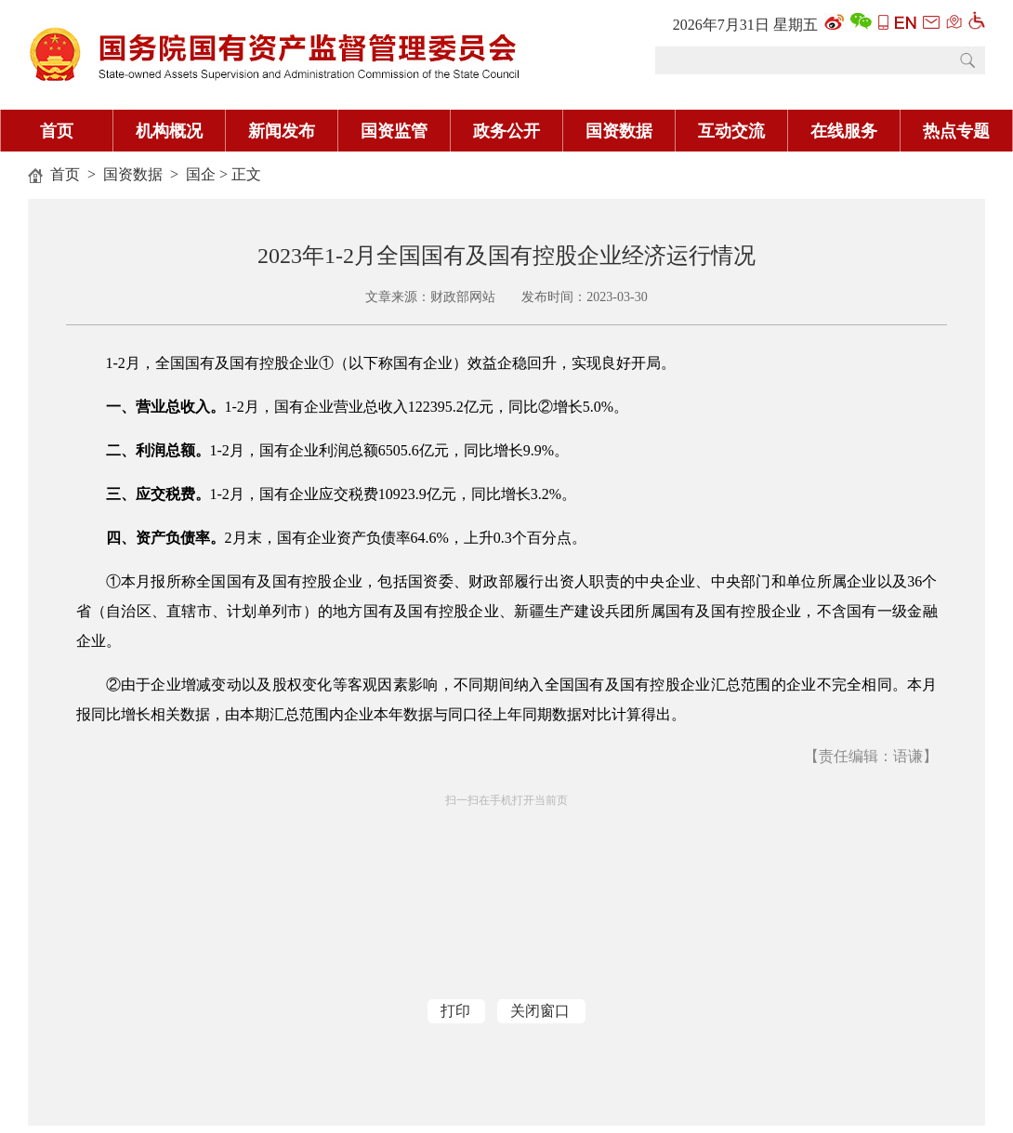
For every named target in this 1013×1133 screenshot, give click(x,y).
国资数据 (618, 131)
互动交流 (731, 131)
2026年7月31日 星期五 (745, 25)
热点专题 (956, 131)
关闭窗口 (540, 1011)
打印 (455, 1011)
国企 (201, 174)
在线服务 (843, 131)
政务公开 (506, 131)
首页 (56, 131)
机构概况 (169, 131)
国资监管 (394, 131)
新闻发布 (281, 131)
